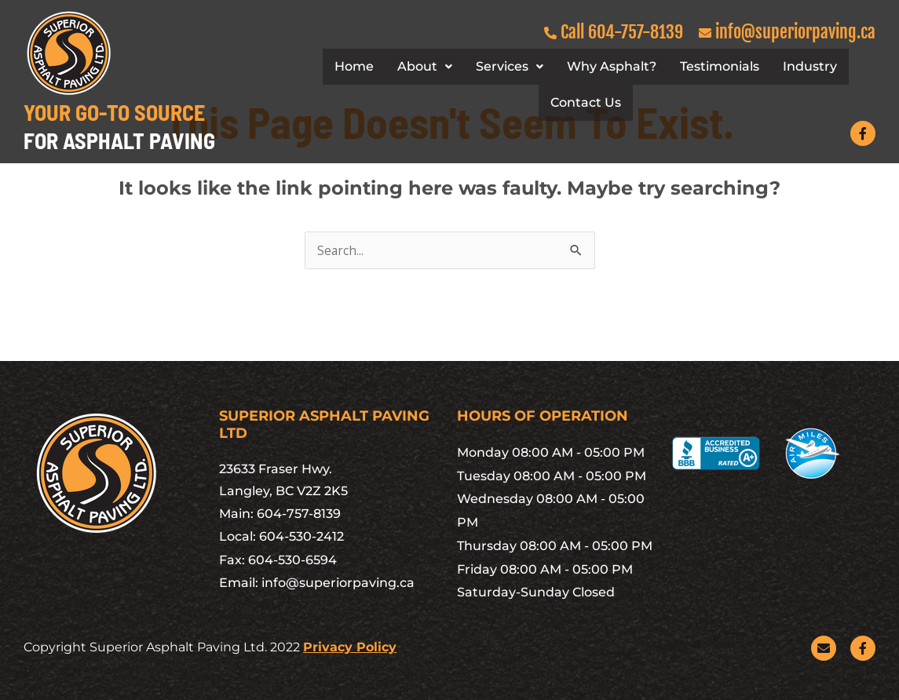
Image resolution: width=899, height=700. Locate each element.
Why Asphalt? (611, 66)
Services (509, 66)
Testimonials (719, 66)
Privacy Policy (350, 647)
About (424, 66)
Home (354, 66)
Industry (810, 66)
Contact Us (585, 102)
